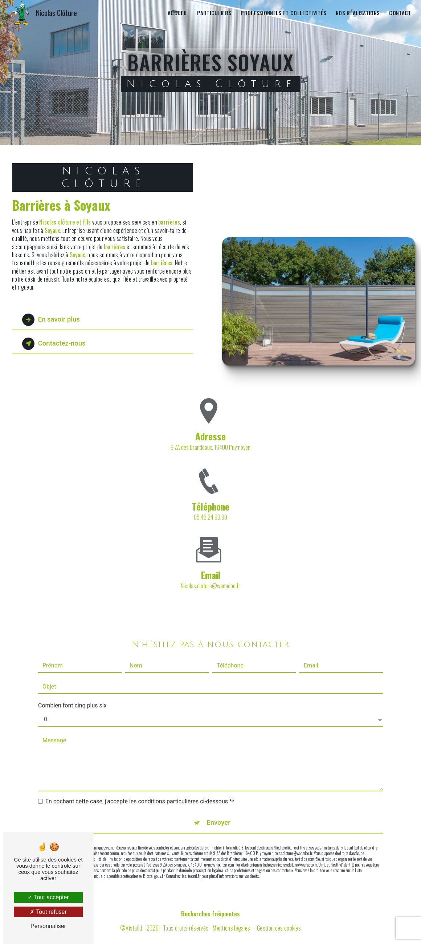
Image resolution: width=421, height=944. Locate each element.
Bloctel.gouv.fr (153, 855)
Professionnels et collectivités (283, 13)
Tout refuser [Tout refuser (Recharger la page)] (48, 912)
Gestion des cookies (279, 928)
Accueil (177, 13)
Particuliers (214, 13)
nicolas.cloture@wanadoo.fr (210, 564)
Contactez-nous (55, 344)
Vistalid (134, 928)
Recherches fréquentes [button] (210, 914)
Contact (399, 13)
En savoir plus (52, 320)
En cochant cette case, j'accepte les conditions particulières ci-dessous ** (139, 780)
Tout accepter (48, 897)
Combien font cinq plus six (72, 684)
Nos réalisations (357, 13)
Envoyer (219, 802)
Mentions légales (231, 928)
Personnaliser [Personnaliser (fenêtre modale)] (48, 926)
